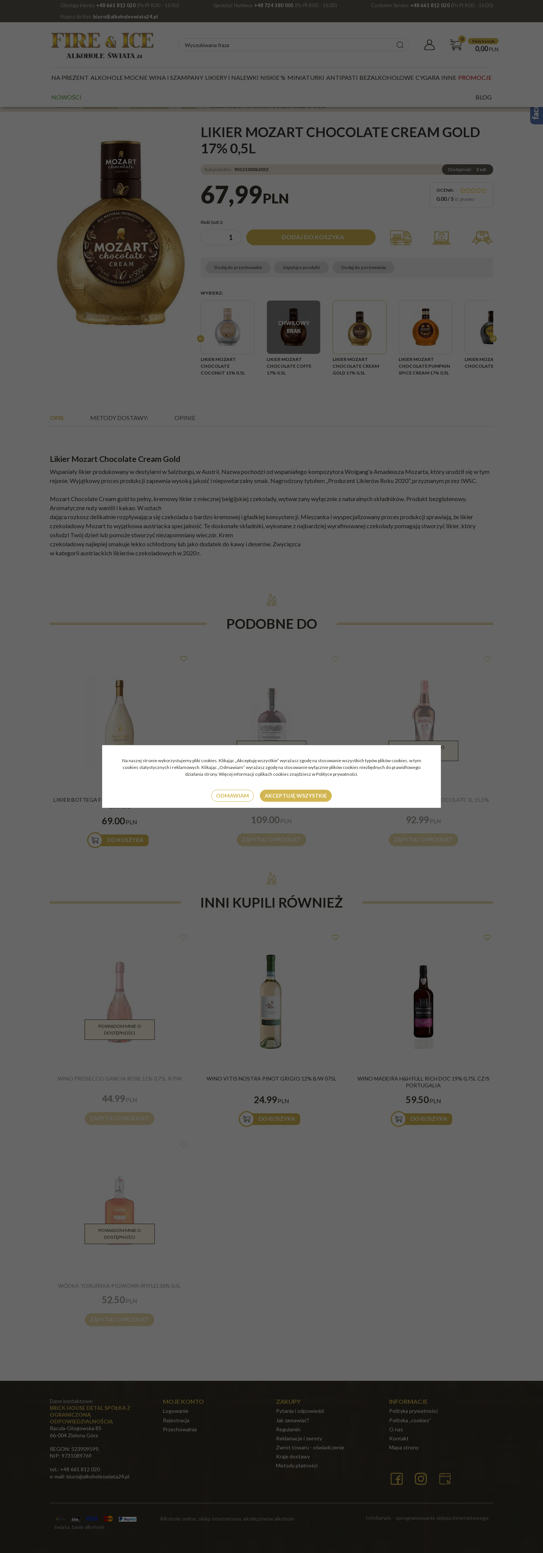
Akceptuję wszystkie (296, 795)
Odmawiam (232, 795)
